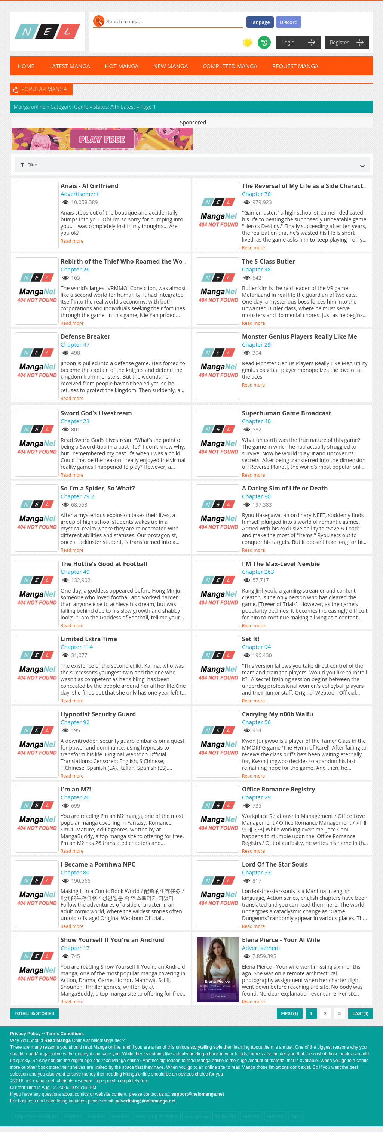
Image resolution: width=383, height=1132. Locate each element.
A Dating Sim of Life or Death (285, 488)
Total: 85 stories (34, 1013)
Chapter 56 (256, 722)
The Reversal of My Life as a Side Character (305, 186)
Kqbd (296, 1116)
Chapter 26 (75, 269)
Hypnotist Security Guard (98, 714)
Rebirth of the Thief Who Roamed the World (126, 261)
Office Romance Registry (278, 789)
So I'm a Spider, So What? (98, 488)
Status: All (104, 106)
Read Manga (57, 1040)
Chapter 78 (256, 193)
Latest (128, 106)
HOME (26, 66)
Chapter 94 (256, 646)
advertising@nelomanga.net (145, 1101)
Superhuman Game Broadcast (286, 413)
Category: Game (69, 106)
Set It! (250, 639)
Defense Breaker (85, 336)
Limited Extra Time (89, 639)
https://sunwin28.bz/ (36, 1116)
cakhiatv (73, 1116)
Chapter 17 (75, 947)
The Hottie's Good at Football (104, 564)
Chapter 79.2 (77, 496)
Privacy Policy (25, 1033)
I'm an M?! (76, 789)
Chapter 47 (75, 344)
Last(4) (360, 1013)
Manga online (30, 106)
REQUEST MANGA (295, 66)
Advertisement (80, 193)
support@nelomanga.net (197, 1094)
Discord (289, 22)
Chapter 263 (258, 571)
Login (288, 42)
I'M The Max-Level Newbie (281, 564)
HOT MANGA (122, 66)
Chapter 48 (256, 269)
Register (339, 42)
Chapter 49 (75, 571)
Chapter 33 (256, 872)
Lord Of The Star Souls (275, 864)
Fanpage (260, 22)
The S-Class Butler (268, 261)
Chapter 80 (75, 872)
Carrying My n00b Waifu (277, 714)
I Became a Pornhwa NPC (98, 864)
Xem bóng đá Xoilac (157, 1116)
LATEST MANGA (69, 66)
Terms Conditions (65, 1033)
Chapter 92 (75, 722)
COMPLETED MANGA (230, 66)
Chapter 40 (256, 421)
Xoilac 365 (226, 1116)
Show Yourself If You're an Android (112, 940)
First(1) (289, 1013)
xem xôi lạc (196, 1116)
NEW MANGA (170, 66)
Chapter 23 (75, 421)
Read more (72, 241)
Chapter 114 (77, 646)
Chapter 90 (256, 496)
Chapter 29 (256, 344)
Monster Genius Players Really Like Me (299, 336)
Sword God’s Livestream (96, 413)
